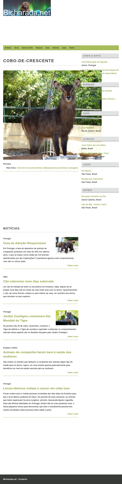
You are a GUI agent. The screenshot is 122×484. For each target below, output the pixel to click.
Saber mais (72, 265)
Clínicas (55, 48)
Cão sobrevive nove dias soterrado (28, 281)
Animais (8, 48)
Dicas (16, 48)
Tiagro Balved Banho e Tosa (95, 153)
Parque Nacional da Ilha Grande (96, 91)
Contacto (22, 479)
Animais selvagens (69, 168)
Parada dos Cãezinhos (92, 179)
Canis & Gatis (27, 48)
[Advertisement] (88, 22)
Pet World (86, 171)
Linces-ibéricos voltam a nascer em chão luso (36, 388)
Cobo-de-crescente (37, 168)
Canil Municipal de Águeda (94, 62)
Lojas (64, 48)
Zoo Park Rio (87, 128)
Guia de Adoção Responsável (24, 243)
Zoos (47, 48)
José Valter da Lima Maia (93, 145)
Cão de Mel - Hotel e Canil (93, 204)
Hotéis (71, 48)
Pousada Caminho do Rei (93, 196)
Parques (39, 48)
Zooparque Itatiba (89, 119)
